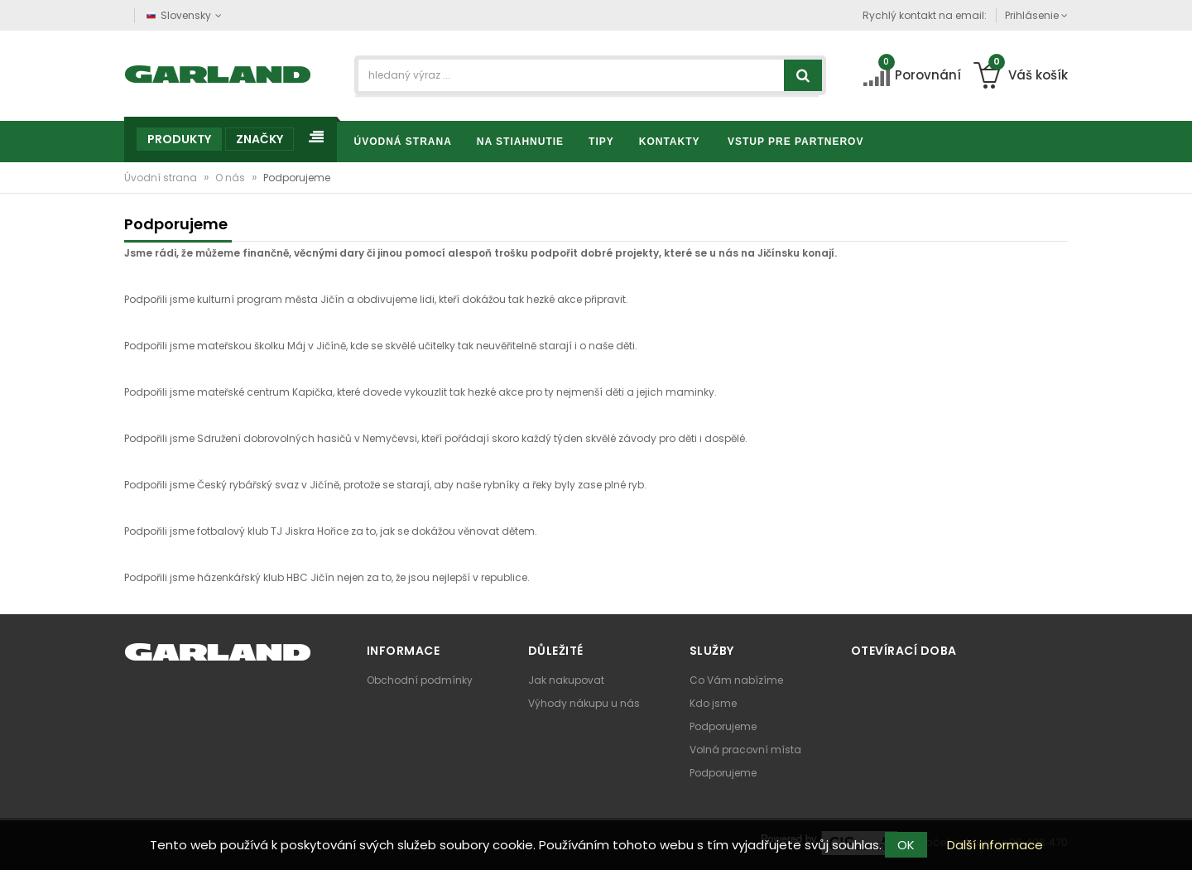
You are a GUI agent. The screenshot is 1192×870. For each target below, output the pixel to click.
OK (906, 844)
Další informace (995, 844)
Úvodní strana (161, 178)
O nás (231, 178)
